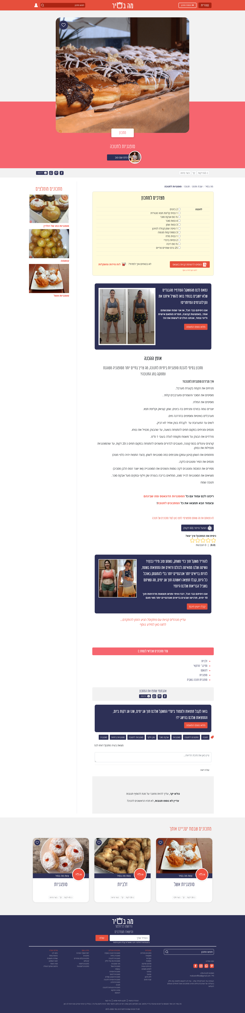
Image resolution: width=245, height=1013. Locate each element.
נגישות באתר (53, 955)
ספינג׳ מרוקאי (115, 990)
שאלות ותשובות (52, 958)
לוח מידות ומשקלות (112, 264)
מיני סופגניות (115, 963)
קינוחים (86, 961)
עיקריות (148, 958)
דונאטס (117, 992)
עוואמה (117, 969)
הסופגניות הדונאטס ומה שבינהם (164, 496)
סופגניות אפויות (114, 971)
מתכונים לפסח (84, 963)
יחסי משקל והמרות (82, 953)
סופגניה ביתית (115, 955)
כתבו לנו (55, 953)
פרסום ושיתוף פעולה (50, 966)
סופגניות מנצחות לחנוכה (111, 987)
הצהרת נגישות (134, 1000)
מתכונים (86, 955)
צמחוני (149, 971)
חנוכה (205, 737)
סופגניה (103, 737)
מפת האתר (54, 963)
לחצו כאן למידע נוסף (190, 270)
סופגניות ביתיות (118, 737)
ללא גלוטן (148, 977)
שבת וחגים (147, 979)
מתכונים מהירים (146, 953)
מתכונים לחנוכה (191, 737)
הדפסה (42, 173)
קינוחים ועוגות (146, 966)
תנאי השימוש (53, 961)
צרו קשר (108, 1000)
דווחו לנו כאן (68, 1004)
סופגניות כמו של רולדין (112, 961)
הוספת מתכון (187, 5)
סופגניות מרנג (115, 982)
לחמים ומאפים (146, 969)
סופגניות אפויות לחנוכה (112, 979)
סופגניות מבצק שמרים (112, 977)
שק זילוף (151, 737)
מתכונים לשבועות (83, 966)
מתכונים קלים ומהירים (81, 958)
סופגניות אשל (115, 966)
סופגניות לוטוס (115, 974)
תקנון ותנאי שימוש (119, 1000)
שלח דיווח (205, 770)
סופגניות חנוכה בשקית (112, 953)
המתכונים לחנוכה (169, 503)
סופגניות (176, 737)
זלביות (118, 985)
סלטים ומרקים (146, 963)
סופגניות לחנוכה (136, 737)
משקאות (148, 955)
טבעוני (149, 974)
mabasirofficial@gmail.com (200, 975)
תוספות (148, 961)
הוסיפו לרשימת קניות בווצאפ (190, 264)
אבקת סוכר (164, 737)
